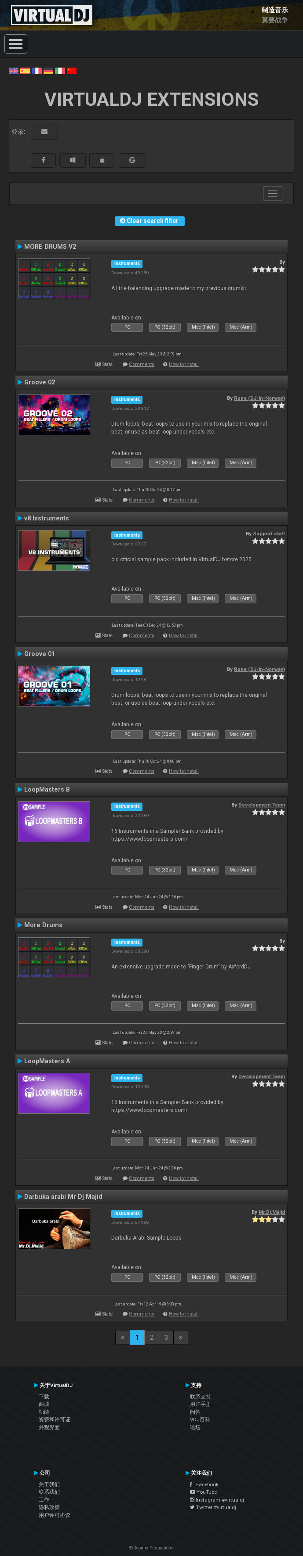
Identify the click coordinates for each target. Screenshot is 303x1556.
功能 (44, 1412)
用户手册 (200, 1404)
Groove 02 (39, 382)
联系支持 (200, 1397)
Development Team (261, 805)
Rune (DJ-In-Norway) (259, 398)
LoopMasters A (47, 1061)
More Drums (43, 925)
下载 (44, 1397)
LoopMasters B (47, 789)
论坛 (195, 1427)
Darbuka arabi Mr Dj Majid (63, 1196)
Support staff (269, 534)
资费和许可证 (54, 1419)
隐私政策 (49, 1507)
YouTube (203, 1492)
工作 (44, 1500)
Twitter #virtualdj (213, 1507)
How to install (184, 364)
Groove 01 (39, 653)
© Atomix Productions (151, 1548)
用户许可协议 (54, 1515)
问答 (195, 1412)
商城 (44, 1404)
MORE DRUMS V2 (50, 246)
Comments (141, 364)
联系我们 (49, 1492)
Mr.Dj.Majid (272, 1212)
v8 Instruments (46, 518)
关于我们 (49, 1484)
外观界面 (49, 1427)
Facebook (204, 1484)
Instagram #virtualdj (217, 1500)
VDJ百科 (200, 1419)
